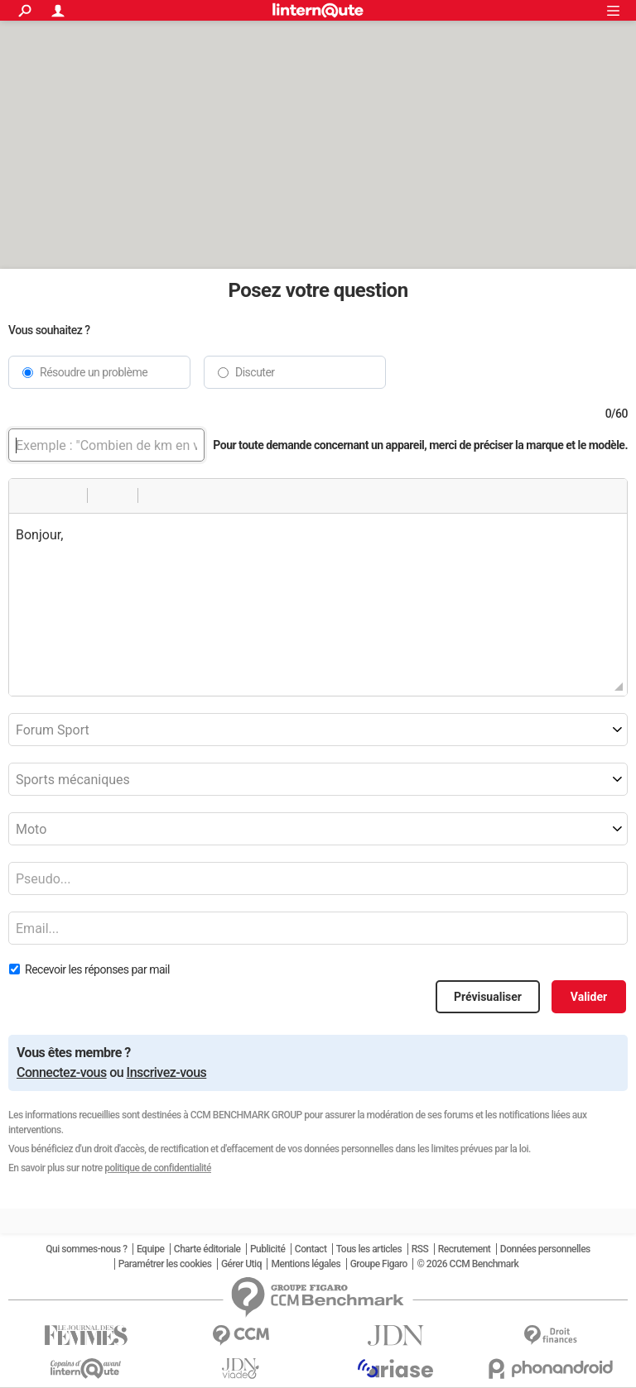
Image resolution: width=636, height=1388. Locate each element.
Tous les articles (369, 1249)
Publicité (267, 1249)
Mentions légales (305, 1264)
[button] (27, 495)
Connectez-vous (62, 1072)
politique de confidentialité (157, 1168)
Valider (589, 996)
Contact (311, 1249)
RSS (420, 1249)
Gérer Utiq (241, 1264)
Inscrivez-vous (167, 1072)
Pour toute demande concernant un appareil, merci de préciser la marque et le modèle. (420, 444)
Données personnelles (545, 1249)
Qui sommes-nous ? (86, 1249)
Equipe (150, 1249)
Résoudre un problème (93, 372)
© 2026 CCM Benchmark (467, 1264)
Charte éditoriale (207, 1249)
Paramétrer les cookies (165, 1264)
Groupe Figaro (378, 1264)
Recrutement (464, 1249)
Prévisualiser (488, 996)
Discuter (255, 372)
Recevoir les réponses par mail (97, 969)
